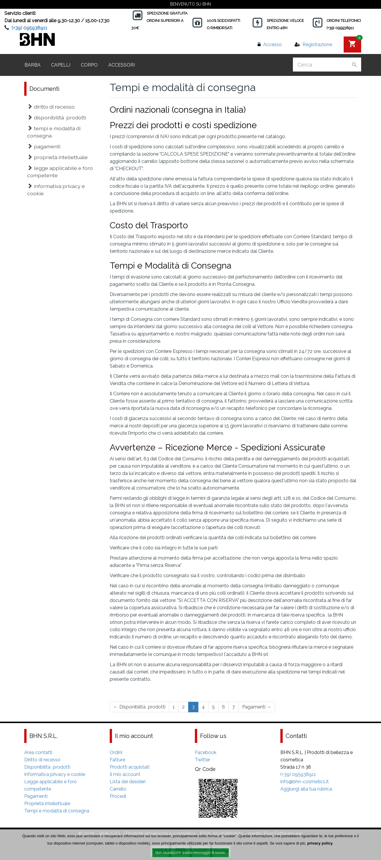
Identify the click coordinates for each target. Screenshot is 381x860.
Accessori (121, 65)
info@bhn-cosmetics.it (304, 781)
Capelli (60, 65)
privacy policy (320, 843)
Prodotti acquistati (129, 767)
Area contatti (38, 752)
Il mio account (125, 774)
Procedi (118, 796)
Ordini (116, 752)
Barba (33, 65)
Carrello (118, 789)
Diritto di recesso (51, 107)
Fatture (117, 759)
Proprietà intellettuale (57, 157)
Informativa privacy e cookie (56, 189)
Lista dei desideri (128, 781)
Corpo (89, 65)
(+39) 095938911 (29, 28)
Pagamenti (256, 707)
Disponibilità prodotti (139, 707)
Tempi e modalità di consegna (54, 132)
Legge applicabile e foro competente (60, 171)
